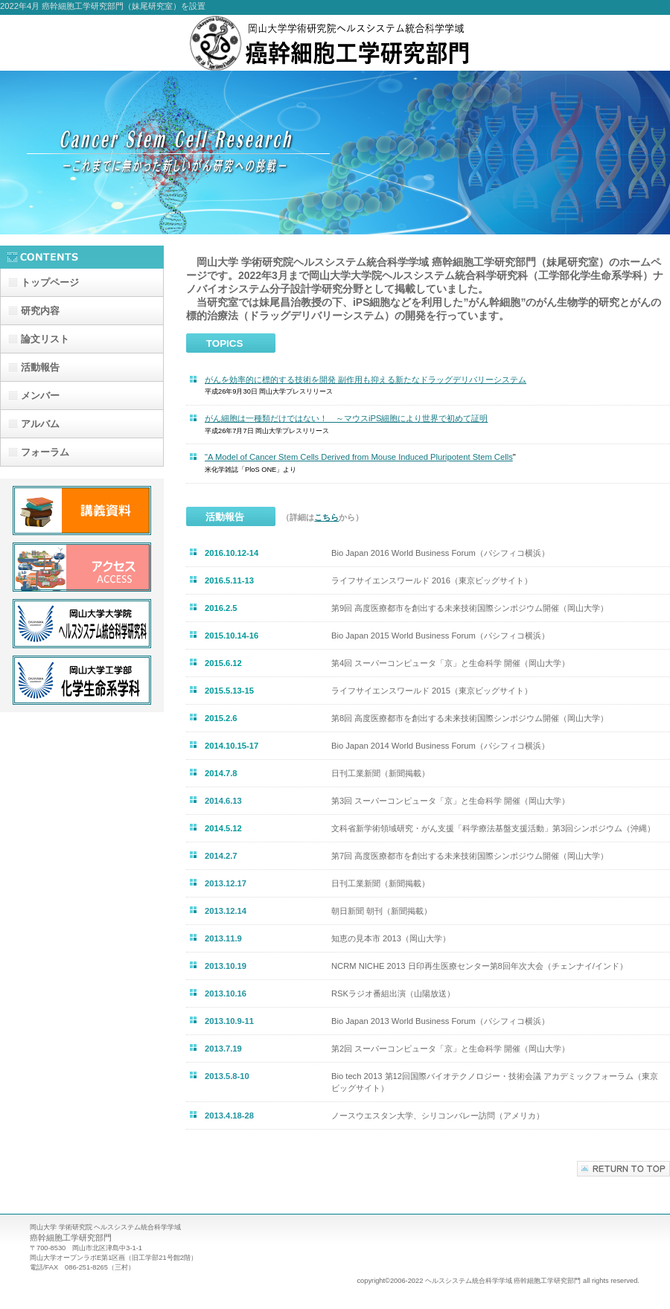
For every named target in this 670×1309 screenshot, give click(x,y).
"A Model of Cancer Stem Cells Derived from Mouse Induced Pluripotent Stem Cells (359, 456)
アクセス (82, 567)
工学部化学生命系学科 (82, 680)
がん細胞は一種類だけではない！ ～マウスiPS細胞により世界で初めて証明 (346, 418)
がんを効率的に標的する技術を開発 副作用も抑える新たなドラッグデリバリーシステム (365, 379)
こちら (326, 517)
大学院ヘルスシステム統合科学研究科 (82, 623)
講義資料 (82, 510)
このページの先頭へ (623, 1169)
